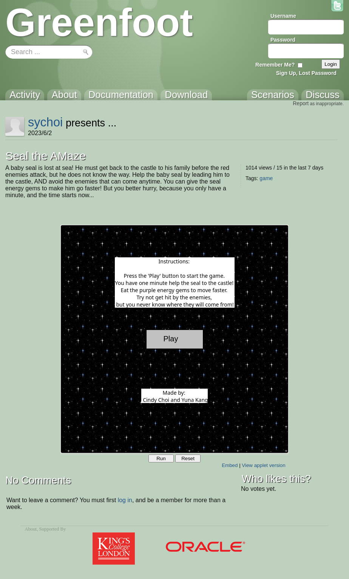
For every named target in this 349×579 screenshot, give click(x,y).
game (266, 178)
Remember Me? (275, 65)
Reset (188, 458)
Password (282, 40)
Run (160, 458)
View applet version (263, 465)
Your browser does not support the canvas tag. (174, 339)
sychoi (45, 122)
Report (301, 103)
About (31, 529)
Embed (230, 465)
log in (125, 500)
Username (283, 16)
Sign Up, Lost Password (306, 73)
